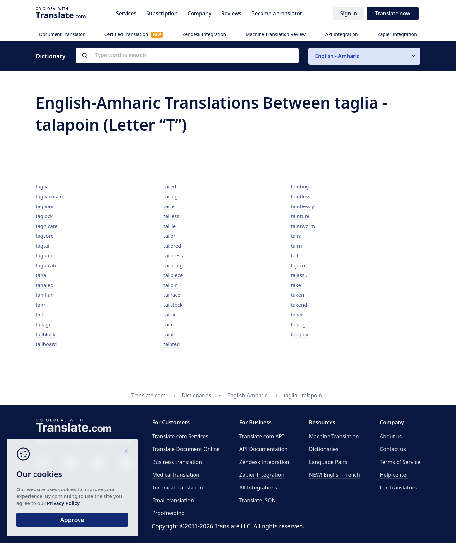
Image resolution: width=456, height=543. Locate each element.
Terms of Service (400, 462)
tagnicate (46, 226)
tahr (40, 304)
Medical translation (175, 474)
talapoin (300, 334)
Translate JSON (257, 500)
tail (39, 314)
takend (299, 304)
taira (296, 235)
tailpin (170, 285)
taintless (300, 196)
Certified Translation (133, 34)
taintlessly (302, 206)
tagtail (43, 245)
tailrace (171, 295)
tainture (300, 216)
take (296, 285)
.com (61, 15)
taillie (169, 226)
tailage (44, 324)
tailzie (170, 314)
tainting (300, 186)
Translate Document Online (185, 449)
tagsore (45, 235)
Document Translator (62, 34)
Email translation (173, 500)
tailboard (46, 344)
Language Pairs (328, 462)
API (261, 436)
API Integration (341, 34)
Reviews (231, 13)
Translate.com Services (180, 436)
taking (298, 324)
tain (167, 324)
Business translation (177, 462)
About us (391, 436)
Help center (394, 474)
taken (297, 295)
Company (200, 13)
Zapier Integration (397, 34)
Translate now (392, 13)
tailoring (173, 265)
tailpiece (173, 275)
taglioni (44, 206)
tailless (171, 216)
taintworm (303, 226)
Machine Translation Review (276, 34)
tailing (170, 196)
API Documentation (263, 449)
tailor (169, 235)
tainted (171, 344)
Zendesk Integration (204, 34)
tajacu (298, 265)
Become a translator (276, 13)
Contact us (393, 449)
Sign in (348, 13)
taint (168, 334)
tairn (296, 245)
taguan (44, 255)
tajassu (299, 275)
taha (41, 275)
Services (126, 13)
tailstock (172, 304)
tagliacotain (49, 196)
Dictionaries (323, 449)
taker (297, 314)
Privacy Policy (63, 503)
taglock (44, 216)
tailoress (173, 255)
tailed (169, 186)
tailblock (45, 334)
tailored (172, 245)
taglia (42, 186)
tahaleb (44, 285)
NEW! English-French (334, 474)
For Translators (398, 487)
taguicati (46, 265)
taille (168, 206)
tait (295, 255)
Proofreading (168, 513)
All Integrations (258, 487)
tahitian (45, 295)
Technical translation (177, 487)
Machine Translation (334, 436)
